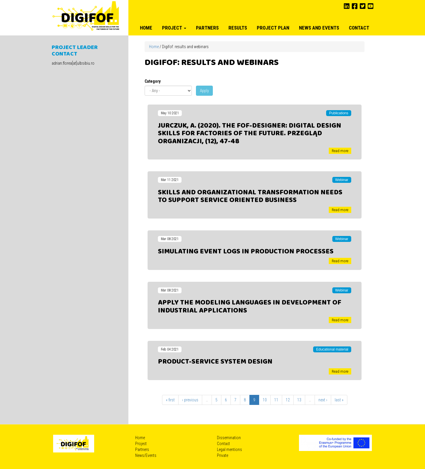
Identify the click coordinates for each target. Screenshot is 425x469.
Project (174, 28)
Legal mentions (229, 449)
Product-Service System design (215, 361)
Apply (204, 90)
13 (299, 400)
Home (146, 28)
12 (288, 400)
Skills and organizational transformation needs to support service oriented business (250, 196)
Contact (359, 28)
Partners (207, 28)
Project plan (273, 28)
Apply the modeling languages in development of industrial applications (249, 306)
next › (322, 400)
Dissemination (229, 437)
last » (339, 400)
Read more (340, 151)
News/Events (145, 455)
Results (237, 28)
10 (265, 400)
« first (170, 400)
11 (276, 400)
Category (153, 81)
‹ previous (190, 400)
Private (222, 455)
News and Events (319, 28)
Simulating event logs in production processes (246, 251)
